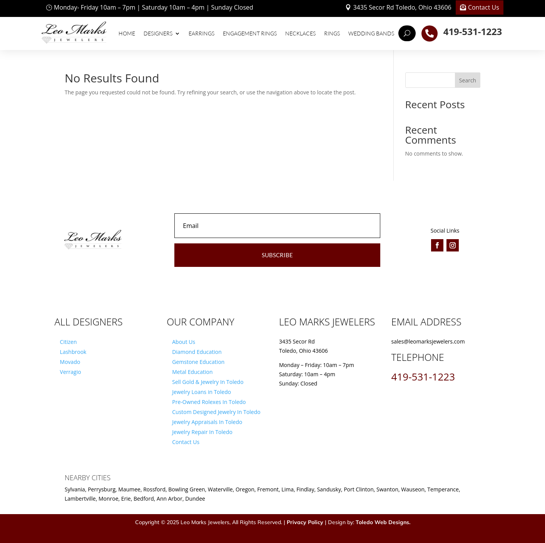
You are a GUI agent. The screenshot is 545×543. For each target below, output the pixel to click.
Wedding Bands (371, 33)
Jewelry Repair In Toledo (202, 432)
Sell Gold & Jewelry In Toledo (207, 381)
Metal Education (192, 371)
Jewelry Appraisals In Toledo (207, 422)
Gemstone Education (198, 361)
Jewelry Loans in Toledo (201, 392)
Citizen (68, 341)
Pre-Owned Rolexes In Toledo (209, 402)
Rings (332, 33)
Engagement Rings (250, 33)
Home (127, 33)
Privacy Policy (305, 522)
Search (467, 80)
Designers (158, 33)
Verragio (70, 371)
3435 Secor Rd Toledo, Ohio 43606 (402, 7)
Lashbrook (73, 351)
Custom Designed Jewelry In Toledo (216, 412)
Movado (70, 361)
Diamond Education (197, 351)
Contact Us (483, 7)
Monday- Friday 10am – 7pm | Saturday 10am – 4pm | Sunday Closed (153, 7)
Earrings (201, 33)
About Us (183, 341)
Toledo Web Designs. (383, 522)
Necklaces (300, 33)
